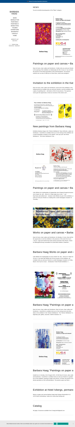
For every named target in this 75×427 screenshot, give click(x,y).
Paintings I (15, 22)
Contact (15, 33)
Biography (15, 31)
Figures (15, 27)
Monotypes (15, 26)
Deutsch (15, 40)
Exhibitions (15, 29)
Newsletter (15, 20)
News (15, 18)
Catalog (37, 406)
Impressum (17, 45)
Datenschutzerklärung (63, 423)
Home (15, 35)
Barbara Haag (14, 13)
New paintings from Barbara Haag (52, 126)
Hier (28, 1)
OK (55, 423)
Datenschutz (11, 45)
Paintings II (15, 24)
